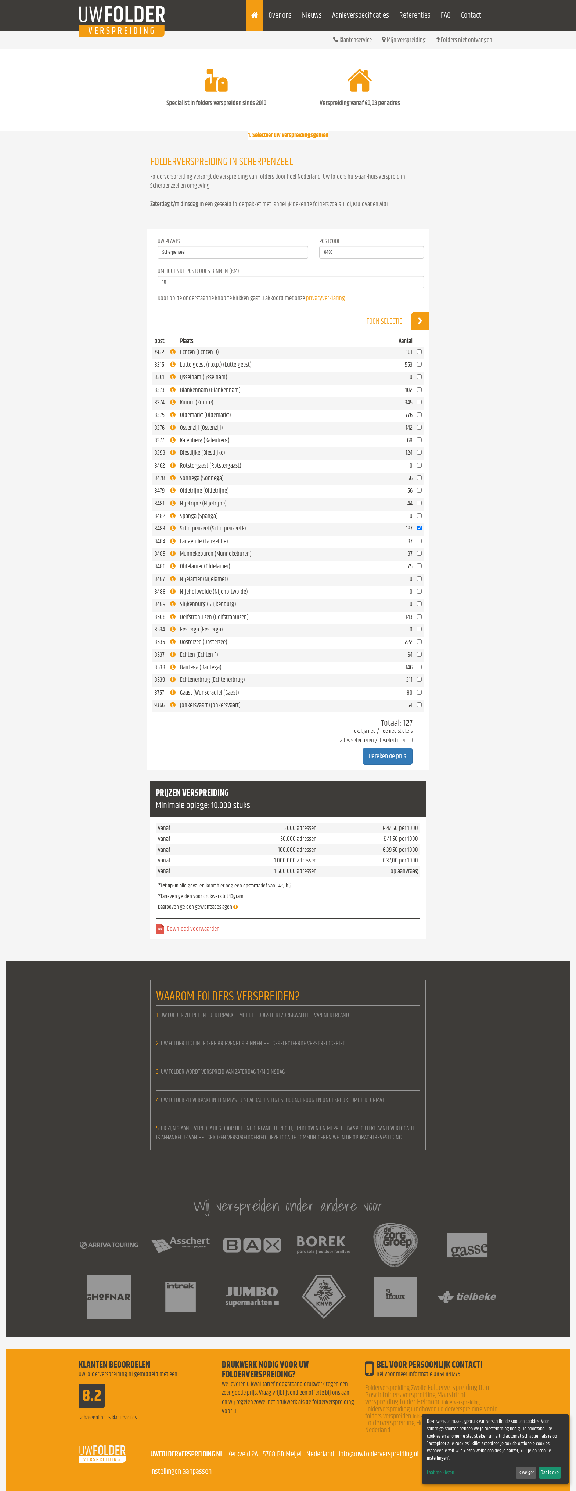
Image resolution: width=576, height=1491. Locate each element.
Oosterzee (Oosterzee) (203, 642)
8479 (159, 490)
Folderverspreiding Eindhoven (401, 1409)
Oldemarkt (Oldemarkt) (205, 415)
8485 (159, 554)
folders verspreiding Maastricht (424, 1395)
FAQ (446, 15)
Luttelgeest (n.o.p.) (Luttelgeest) (216, 364)
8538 (159, 667)
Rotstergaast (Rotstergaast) (210, 465)
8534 (159, 629)
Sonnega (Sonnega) (202, 478)
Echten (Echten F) (199, 655)
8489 (159, 604)
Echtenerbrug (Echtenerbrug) (212, 680)
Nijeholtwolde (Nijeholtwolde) (214, 591)
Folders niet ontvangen (464, 39)
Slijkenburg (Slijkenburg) (208, 604)
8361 (159, 377)
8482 (159, 516)
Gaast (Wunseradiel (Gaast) (209, 692)
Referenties (415, 15)
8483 (159, 528)
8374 (159, 402)
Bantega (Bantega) (201, 667)
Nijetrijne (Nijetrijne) (203, 503)
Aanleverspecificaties (360, 15)
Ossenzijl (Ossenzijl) (201, 428)
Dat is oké (550, 1472)
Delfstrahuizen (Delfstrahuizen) (214, 617)
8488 (160, 591)
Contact (471, 15)
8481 (159, 503)
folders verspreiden (388, 1416)
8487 (159, 579)
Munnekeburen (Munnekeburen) (216, 554)
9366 (159, 705)
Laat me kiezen (440, 1472)
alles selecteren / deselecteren (373, 740)
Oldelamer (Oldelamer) (205, 566)
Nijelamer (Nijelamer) (204, 579)
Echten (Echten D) (199, 352)
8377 (159, 440)
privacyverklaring (325, 298)
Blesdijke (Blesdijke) (202, 453)
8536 (159, 642)
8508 (160, 617)
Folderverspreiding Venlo (467, 1409)
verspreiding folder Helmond (403, 1402)
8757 (159, 692)
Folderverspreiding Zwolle (395, 1387)
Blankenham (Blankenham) (210, 390)
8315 (159, 364)
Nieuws (312, 15)
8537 (159, 655)
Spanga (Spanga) (199, 516)
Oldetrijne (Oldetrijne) (204, 490)
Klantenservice (352, 39)
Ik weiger (526, 1472)
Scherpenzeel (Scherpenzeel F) (213, 528)
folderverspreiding (461, 1402)
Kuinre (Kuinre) (196, 402)
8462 (159, 465)
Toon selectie (398, 321)
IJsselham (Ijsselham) (203, 377)
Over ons (280, 15)
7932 (159, 352)
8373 (159, 390)
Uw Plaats (169, 241)
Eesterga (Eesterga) (201, 629)
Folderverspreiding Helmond (402, 1423)
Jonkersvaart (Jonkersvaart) (210, 705)
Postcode (330, 241)
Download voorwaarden (193, 929)
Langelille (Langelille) (204, 541)
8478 (159, 478)
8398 (159, 453)
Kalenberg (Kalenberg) (205, 440)
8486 (159, 566)
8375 (159, 415)
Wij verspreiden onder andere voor (288, 1206)
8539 (159, 680)
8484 (159, 541)
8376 (159, 428)
